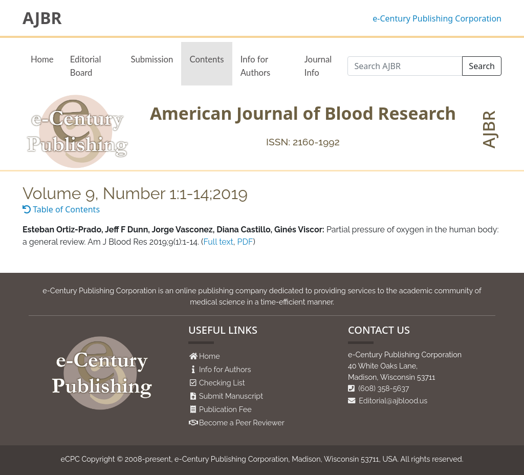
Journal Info (318, 65)
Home (42, 59)
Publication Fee (225, 409)
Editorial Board (85, 65)
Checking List (222, 382)
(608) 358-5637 (378, 388)
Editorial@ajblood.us (387, 400)
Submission (152, 59)
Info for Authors (256, 65)
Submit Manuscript (231, 396)
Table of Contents (61, 209)
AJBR (42, 18)
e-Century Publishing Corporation (437, 18)
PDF (245, 242)
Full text (218, 242)
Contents (206, 59)
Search (482, 66)
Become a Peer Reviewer (242, 422)
